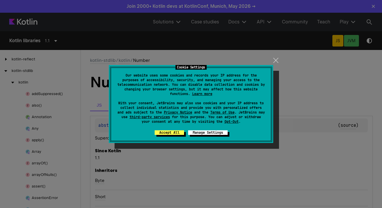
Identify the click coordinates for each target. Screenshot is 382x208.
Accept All (169, 132)
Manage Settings (208, 132)
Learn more (202, 94)
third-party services (150, 117)
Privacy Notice (178, 112)
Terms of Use (222, 112)
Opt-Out (231, 121)
